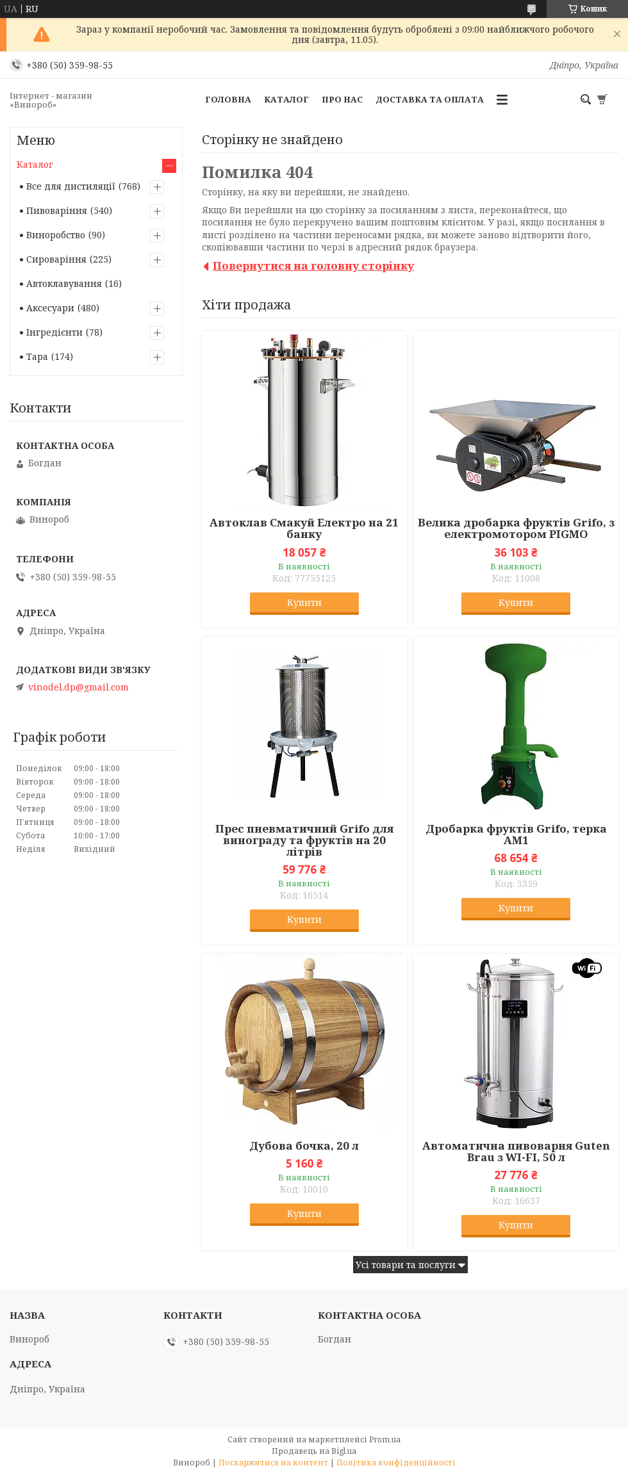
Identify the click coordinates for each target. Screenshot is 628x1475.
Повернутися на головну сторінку (313, 265)
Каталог (286, 99)
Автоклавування (64, 283)
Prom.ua (385, 1439)
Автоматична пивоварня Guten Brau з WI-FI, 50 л (516, 1151)
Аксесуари (50, 308)
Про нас (342, 99)
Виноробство (55, 235)
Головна (228, 99)
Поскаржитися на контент (273, 1462)
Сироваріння (56, 259)
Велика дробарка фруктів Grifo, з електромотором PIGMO (516, 528)
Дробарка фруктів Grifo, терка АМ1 (516, 834)
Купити (304, 602)
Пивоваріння (56, 210)
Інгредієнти (54, 332)
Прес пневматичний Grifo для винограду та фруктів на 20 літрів (304, 840)
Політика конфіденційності (396, 1462)
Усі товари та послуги (406, 1265)
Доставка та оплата (430, 99)
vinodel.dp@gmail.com (78, 687)
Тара (37, 356)
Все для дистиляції (70, 186)
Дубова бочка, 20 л (304, 1146)
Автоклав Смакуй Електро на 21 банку (304, 528)
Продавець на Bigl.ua (314, 1451)
